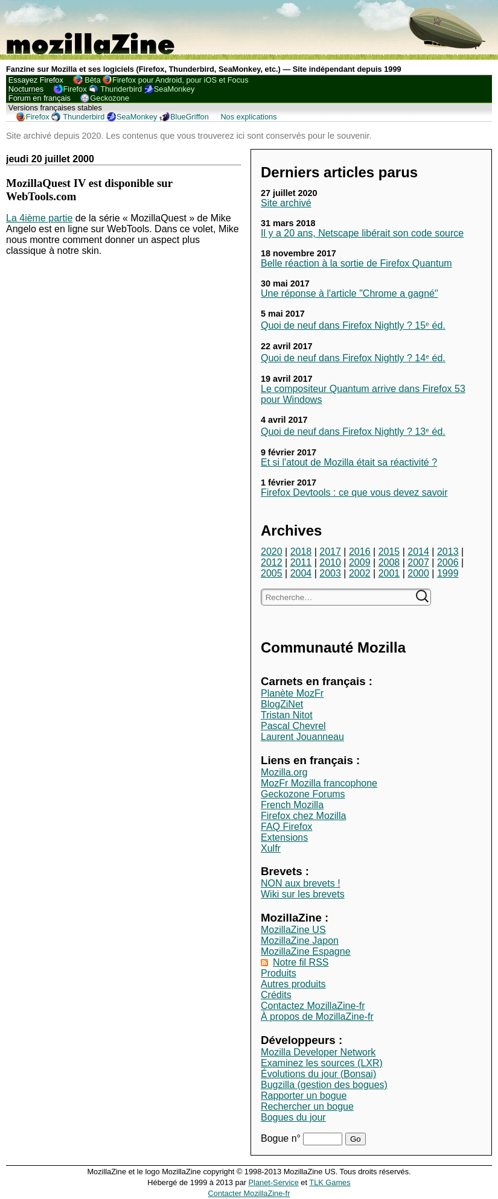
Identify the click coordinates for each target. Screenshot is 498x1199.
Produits (278, 973)
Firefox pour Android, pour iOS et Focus (180, 79)
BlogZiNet (282, 704)
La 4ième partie (39, 218)
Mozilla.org (284, 772)
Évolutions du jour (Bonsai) (318, 1074)
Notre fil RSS (300, 962)
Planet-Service (274, 1182)
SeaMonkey (174, 88)
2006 (448, 562)
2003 (330, 573)
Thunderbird (121, 88)
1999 (448, 573)
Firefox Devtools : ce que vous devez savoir (354, 492)
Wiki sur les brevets (303, 894)
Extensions (284, 837)
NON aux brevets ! (300, 883)
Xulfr (271, 848)
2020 (272, 551)
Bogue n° (282, 1138)
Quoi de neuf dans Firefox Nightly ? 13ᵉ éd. (353, 431)
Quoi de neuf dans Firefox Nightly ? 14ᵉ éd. (353, 358)
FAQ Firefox (286, 826)
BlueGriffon (189, 116)
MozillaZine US (293, 930)
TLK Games (329, 1182)
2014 (418, 551)
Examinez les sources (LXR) (322, 1063)
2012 (272, 562)
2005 (272, 573)
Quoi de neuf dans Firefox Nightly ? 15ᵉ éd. (353, 325)
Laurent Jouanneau (302, 737)
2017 (330, 551)
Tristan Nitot (287, 715)
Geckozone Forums (303, 794)
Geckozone (109, 98)
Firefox (75, 88)
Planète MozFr (292, 693)
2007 (418, 562)
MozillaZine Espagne (306, 951)
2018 (301, 551)
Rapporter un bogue (303, 1095)
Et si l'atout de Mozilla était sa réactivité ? (349, 462)
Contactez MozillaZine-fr (313, 1006)
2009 (360, 562)
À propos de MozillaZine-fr (317, 1016)
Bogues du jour (293, 1117)
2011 (301, 562)
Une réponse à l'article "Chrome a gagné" (349, 293)
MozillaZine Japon (300, 940)
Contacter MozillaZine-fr (249, 1193)
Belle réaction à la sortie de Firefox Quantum (356, 263)
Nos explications (248, 116)
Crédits (276, 995)
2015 (389, 551)
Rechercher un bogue (307, 1106)
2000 (418, 573)
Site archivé (286, 203)
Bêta (92, 79)
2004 (301, 573)
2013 (448, 551)
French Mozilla (292, 805)
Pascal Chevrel (293, 726)
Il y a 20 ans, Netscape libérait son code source (362, 233)
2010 (330, 562)
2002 (360, 573)
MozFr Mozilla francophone (319, 783)
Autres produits (293, 984)
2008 (389, 562)
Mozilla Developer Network (318, 1052)
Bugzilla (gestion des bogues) (324, 1085)
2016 (360, 551)
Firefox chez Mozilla (303, 816)
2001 (389, 573)
